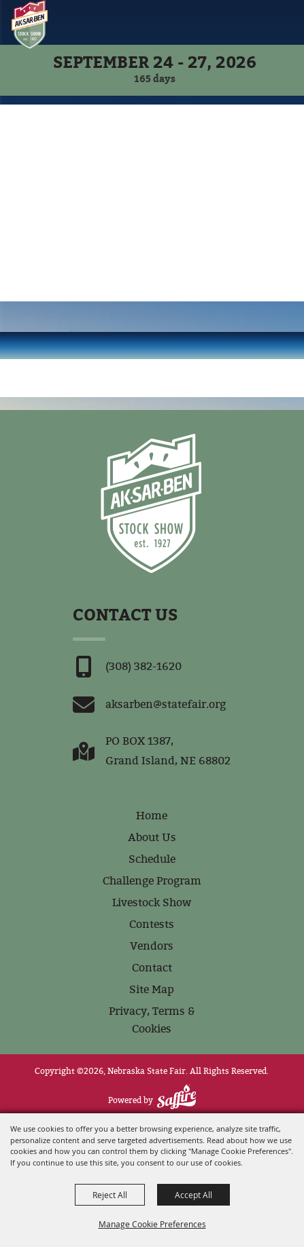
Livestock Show (151, 902)
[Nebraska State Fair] (29, 25)
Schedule (152, 859)
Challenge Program (152, 880)
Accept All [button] (193, 1194)
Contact (152, 967)
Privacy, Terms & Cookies (152, 1020)
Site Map (151, 989)
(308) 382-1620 (143, 666)
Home (151, 815)
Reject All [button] (109, 1194)
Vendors (151, 945)
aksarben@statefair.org (165, 704)
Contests (151, 924)
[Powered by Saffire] (176, 1096)
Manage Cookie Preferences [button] (152, 1223)
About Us (152, 837)
